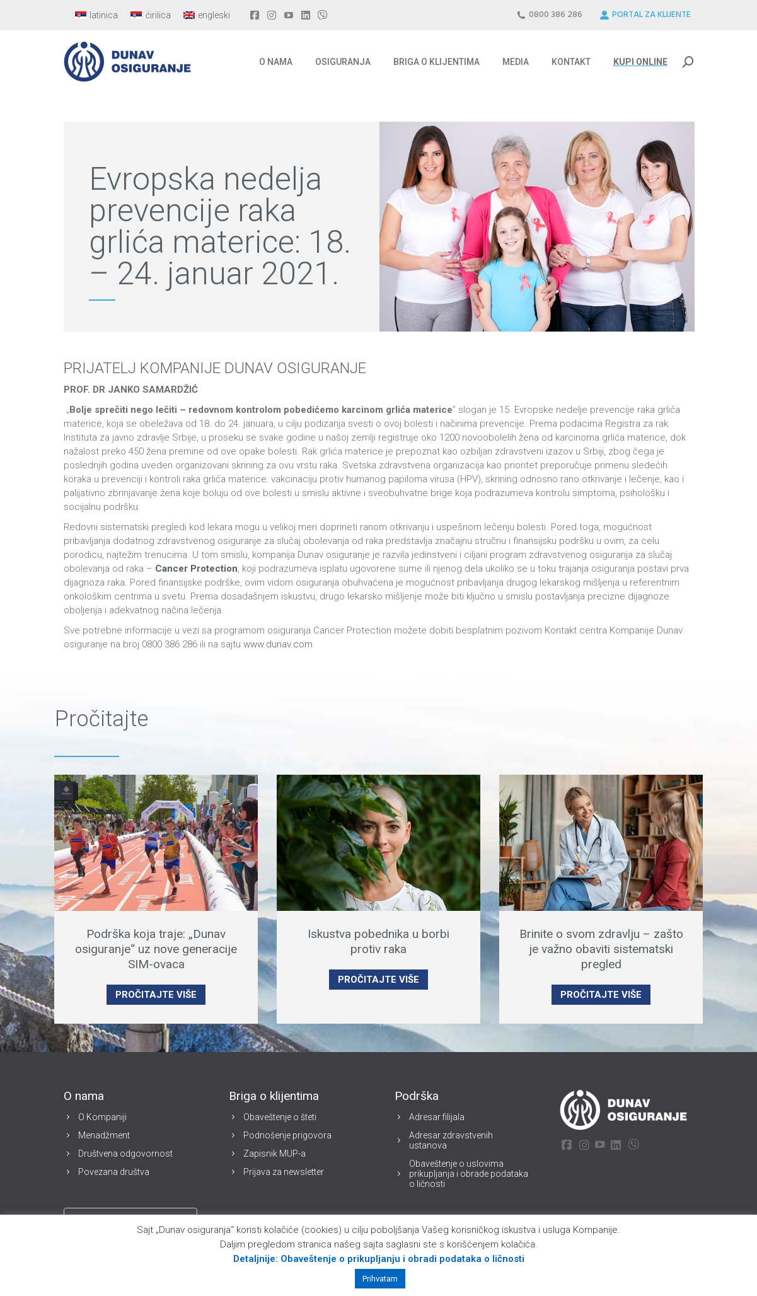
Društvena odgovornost (125, 1153)
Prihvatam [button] (380, 1278)
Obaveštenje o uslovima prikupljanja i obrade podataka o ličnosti (468, 1174)
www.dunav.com (278, 644)
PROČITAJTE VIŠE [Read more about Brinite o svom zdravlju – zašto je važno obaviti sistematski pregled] (601, 994)
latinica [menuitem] (104, 15)
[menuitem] (97, 15)
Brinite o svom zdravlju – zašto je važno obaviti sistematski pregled (601, 949)
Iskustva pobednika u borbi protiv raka (378, 941)
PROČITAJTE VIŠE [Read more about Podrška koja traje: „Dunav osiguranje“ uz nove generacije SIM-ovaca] (156, 994)
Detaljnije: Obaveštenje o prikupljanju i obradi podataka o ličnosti (378, 1258)
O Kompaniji (102, 1117)
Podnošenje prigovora (287, 1135)
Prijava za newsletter (283, 1172)
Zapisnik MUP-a (274, 1153)
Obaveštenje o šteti (279, 1117)
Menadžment (104, 1135)
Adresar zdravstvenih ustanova (451, 1140)
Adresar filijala (437, 1117)
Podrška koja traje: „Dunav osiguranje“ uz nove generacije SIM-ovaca (156, 949)
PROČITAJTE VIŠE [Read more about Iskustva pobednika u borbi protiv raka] (378, 979)
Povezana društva (113, 1172)
